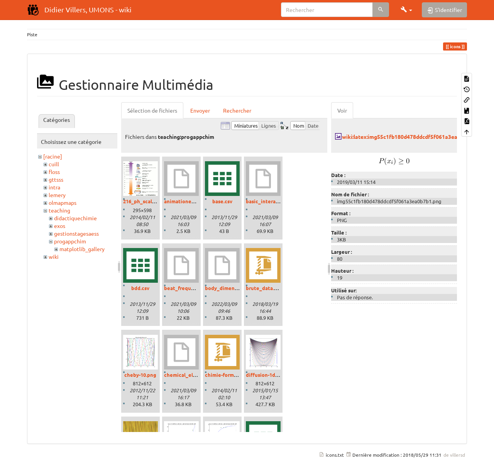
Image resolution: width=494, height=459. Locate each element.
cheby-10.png (140, 374)
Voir (342, 110)
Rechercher (237, 110)
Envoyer (200, 110)
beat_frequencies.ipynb (193, 288)
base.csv (222, 201)
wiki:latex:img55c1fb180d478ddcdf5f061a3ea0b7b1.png (412, 136)
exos (59, 225)
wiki (54, 256)
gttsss (56, 179)
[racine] (52, 156)
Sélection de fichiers (152, 110)
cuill (54, 163)
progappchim (70, 241)
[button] (406, 9)
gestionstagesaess (76, 233)
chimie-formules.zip (228, 374)
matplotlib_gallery (82, 248)
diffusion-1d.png (266, 374)
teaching (59, 210)
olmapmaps (62, 202)
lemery (57, 194)
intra (54, 187)
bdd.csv (140, 288)
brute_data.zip (263, 288)
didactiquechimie (75, 217)
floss (54, 171)
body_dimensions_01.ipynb (237, 288)
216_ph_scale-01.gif (146, 201)
